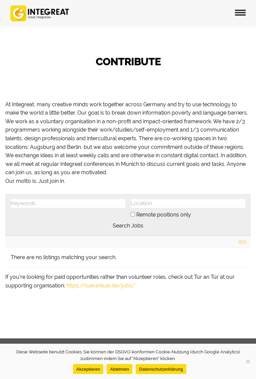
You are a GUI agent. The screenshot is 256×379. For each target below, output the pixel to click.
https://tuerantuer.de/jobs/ (100, 285)
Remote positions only (163, 214)
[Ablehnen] (247, 361)
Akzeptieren (88, 369)
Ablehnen (119, 369)
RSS (242, 241)
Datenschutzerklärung (161, 369)
